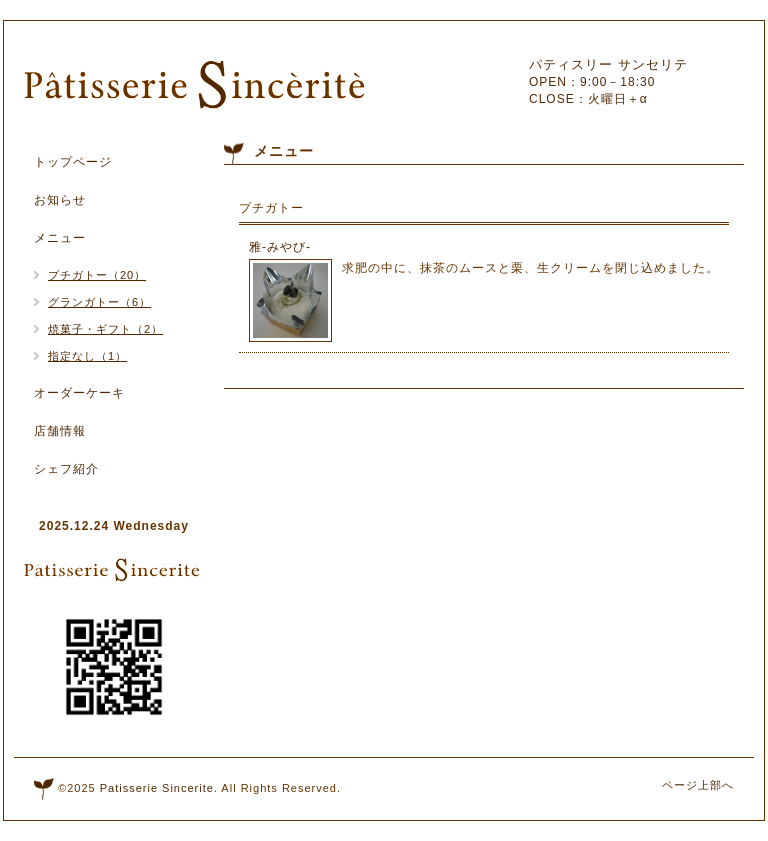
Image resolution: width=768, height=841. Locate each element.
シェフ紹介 (66, 469)
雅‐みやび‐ (280, 247)
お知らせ (60, 200)
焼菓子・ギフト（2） (105, 329)
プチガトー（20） (97, 275)
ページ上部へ (698, 785)
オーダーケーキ (79, 393)
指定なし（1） (87, 356)
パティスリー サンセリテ (608, 64)
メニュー (60, 238)
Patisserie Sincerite (157, 788)
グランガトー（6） (99, 302)
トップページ (73, 162)
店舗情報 (60, 431)
